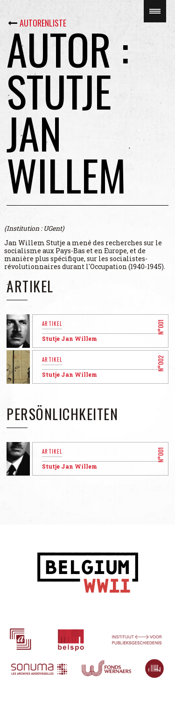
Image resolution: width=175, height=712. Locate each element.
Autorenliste (43, 23)
